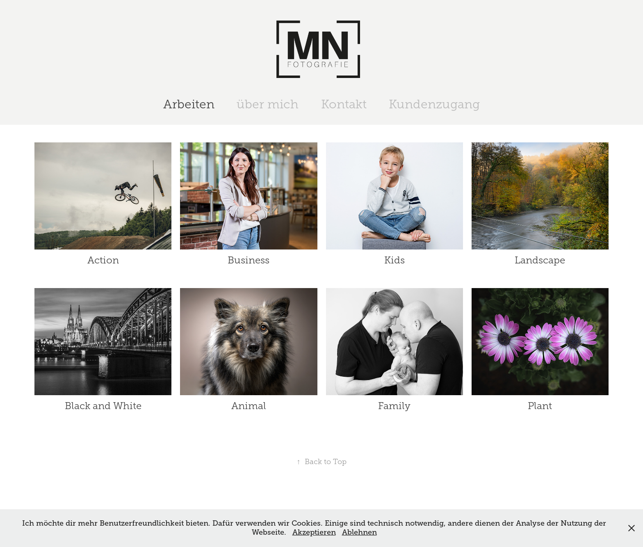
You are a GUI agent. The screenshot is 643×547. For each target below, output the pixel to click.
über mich (268, 104)
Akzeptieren (314, 532)
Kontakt (344, 104)
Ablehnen (359, 532)
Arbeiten (188, 104)
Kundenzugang (434, 104)
